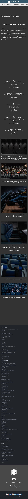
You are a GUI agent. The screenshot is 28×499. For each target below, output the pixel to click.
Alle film (22, 4)
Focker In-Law (4, 431)
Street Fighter (4, 422)
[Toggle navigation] (2, 1)
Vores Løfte (4, 376)
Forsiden (3, 4)
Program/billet (9, 4)
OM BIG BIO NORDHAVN (7, 452)
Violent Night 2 (4, 435)
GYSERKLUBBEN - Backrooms (7, 337)
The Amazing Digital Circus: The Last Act (9, 352)
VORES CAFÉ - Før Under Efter (7, 455)
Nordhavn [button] (14, 1)
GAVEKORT (4, 456)
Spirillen (3, 406)
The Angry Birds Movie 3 (6, 439)
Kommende (16, 4)
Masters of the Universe (6, 366)
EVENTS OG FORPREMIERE (7, 449)
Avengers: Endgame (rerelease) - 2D (8, 413)
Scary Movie (4, 367)
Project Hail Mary (5, 349)
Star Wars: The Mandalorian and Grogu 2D (10, 329)
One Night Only (5, 405)
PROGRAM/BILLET (5, 445)
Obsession (3, 339)
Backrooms (4, 340)
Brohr (3, 412)
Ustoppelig (3, 345)
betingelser (13, 493)
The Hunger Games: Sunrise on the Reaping (10, 429)
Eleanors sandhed (5, 332)
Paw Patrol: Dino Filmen (6, 392)
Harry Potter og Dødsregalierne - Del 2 (9, 350)
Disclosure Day (4, 355)
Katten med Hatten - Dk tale (7, 434)
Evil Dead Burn (4, 387)
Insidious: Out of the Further (7, 400)
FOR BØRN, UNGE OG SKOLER (8, 451)
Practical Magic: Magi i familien (7, 408)
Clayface (3, 425)
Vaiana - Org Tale (5, 386)
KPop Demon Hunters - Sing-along (8, 353)
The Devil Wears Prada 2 (6, 333)
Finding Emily (4, 383)
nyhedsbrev (8, 493)
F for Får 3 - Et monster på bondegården (9, 419)
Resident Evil (4, 411)
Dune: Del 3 (4, 436)
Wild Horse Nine (5, 426)
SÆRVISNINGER (5, 448)
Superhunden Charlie (5, 409)
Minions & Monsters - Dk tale (7, 380)
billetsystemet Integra (16, 496)
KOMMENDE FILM (5, 446)
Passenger (3, 342)
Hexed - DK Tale (5, 432)
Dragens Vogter (4, 347)
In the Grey (4, 343)
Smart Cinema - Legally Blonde (7, 335)
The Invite (3, 398)
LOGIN (3, 462)
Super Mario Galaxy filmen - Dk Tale (8, 346)
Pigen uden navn (5, 369)
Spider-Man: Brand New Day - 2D (8, 390)
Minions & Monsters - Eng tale (7, 382)
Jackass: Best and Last (6, 379)
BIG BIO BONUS (5, 453)
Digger (3, 416)
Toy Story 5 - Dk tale (5, 356)
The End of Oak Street (6, 393)
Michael (3, 330)
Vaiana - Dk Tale (5, 385)
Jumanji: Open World (5, 441)
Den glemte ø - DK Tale (6, 421)
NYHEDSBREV (4, 458)
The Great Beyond (5, 428)
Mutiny (3, 399)
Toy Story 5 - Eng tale (5, 358)
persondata (17, 493)
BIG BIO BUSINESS (5, 459)
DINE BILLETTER (5, 461)
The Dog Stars (4, 402)
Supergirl (3, 377)
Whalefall (3, 423)
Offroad (3, 415)
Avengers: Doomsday (6, 438)
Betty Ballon (4, 418)
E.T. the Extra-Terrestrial (6, 336)
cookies (20, 493)
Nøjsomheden (4, 403)
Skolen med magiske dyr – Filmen (8, 396)
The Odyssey (4, 389)
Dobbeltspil (4, 395)
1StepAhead (24, 496)
